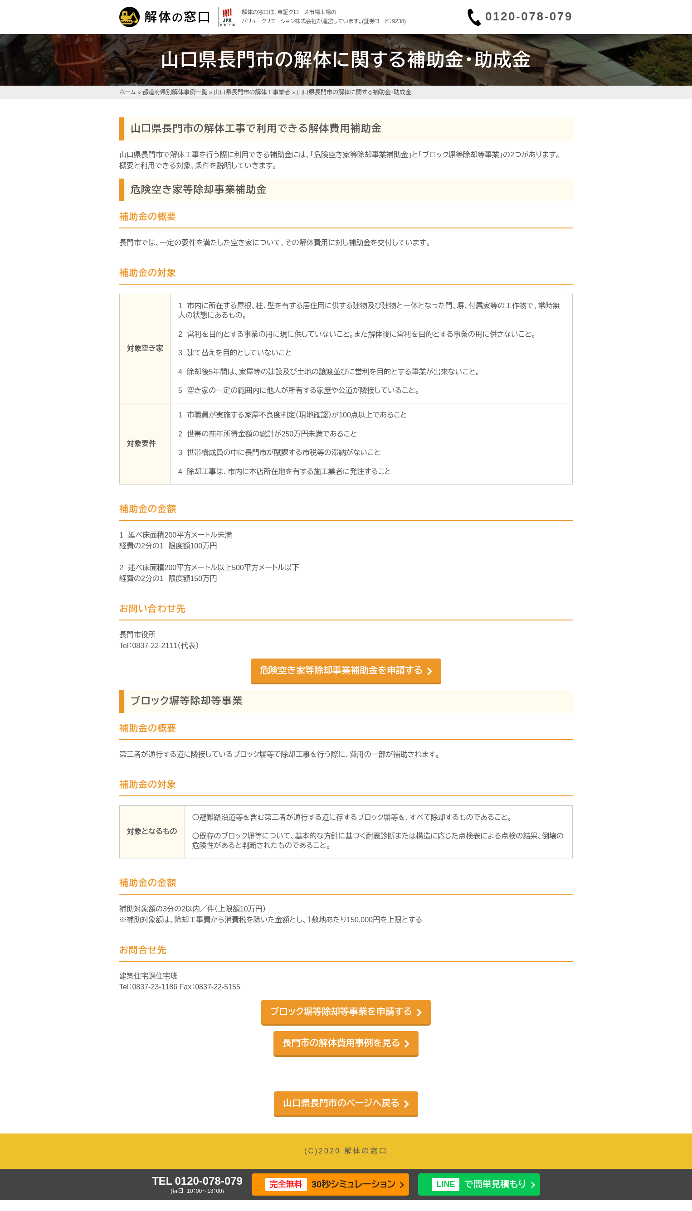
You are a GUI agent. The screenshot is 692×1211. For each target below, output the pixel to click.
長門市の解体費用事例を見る (341, 1043)
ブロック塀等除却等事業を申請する (341, 1012)
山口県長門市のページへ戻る (341, 1103)
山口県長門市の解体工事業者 (252, 92)
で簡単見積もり (479, 1184)
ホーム (127, 92)
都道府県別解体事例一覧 (174, 92)
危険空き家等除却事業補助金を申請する (341, 670)
